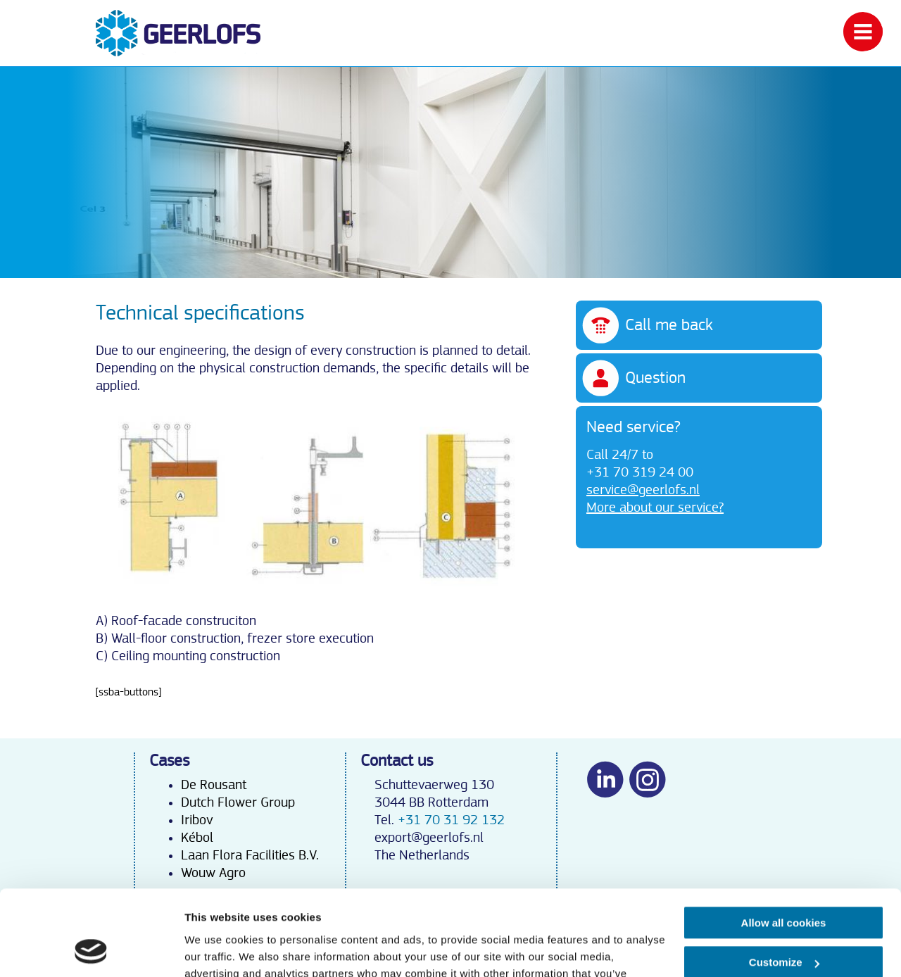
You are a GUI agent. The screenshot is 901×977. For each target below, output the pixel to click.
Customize (784, 882)
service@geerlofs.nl (643, 490)
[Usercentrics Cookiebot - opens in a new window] (91, 949)
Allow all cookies (783, 843)
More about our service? (655, 507)
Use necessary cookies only (783, 922)
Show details (217, 949)
